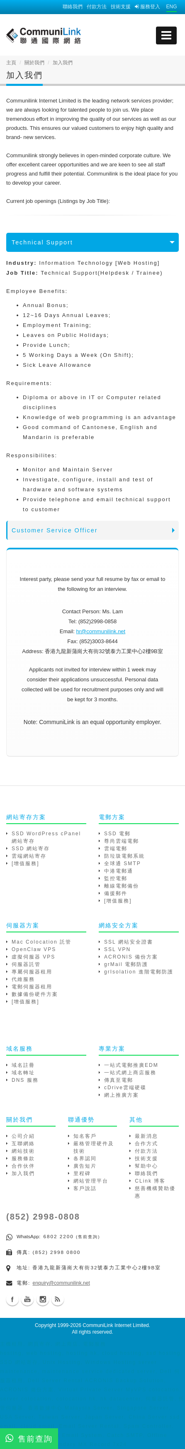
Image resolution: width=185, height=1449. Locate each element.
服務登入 (147, 7)
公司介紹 (23, 1136)
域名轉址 (23, 1073)
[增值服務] (25, 863)
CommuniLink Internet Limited (115, 1325)
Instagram (43, 1299)
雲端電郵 (115, 848)
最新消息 (146, 1136)
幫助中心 (146, 1166)
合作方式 (146, 1144)
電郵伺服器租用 (32, 987)
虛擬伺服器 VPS (33, 957)
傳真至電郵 (118, 1080)
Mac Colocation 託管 (41, 942)
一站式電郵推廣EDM (131, 1065)
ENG (171, 7)
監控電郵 (115, 878)
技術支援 (121, 7)
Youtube (27, 1299)
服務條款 (23, 1158)
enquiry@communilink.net (61, 1283)
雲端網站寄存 (29, 856)
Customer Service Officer (54, 530)
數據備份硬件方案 (35, 994)
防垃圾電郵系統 (124, 856)
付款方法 (97, 7)
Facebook (12, 1299)
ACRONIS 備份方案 (131, 957)
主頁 (11, 63)
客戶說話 (85, 1188)
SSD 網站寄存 (31, 848)
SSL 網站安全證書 (128, 942)
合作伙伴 (23, 1166)
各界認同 (85, 1158)
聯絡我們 (73, 7)
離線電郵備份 (121, 886)
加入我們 (23, 1173)
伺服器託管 (26, 964)
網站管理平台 (90, 1181)
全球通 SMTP (122, 863)
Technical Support (42, 242)
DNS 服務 (25, 1080)
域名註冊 (23, 1065)
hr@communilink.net (101, 631)
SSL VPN (117, 949)
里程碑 (82, 1173)
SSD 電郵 (117, 834)
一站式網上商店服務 (130, 1073)
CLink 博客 (150, 1181)
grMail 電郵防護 (126, 964)
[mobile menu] (166, 35)
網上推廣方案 (121, 1095)
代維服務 (23, 979)
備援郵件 (115, 893)
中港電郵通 (118, 871)
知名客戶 (85, 1136)
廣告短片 (85, 1166)
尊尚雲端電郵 (121, 841)
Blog (57, 1299)
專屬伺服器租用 (32, 972)
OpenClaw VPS (34, 949)
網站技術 (23, 1151)
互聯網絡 (23, 1144)
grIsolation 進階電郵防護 (138, 972)
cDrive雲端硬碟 (125, 1087)
